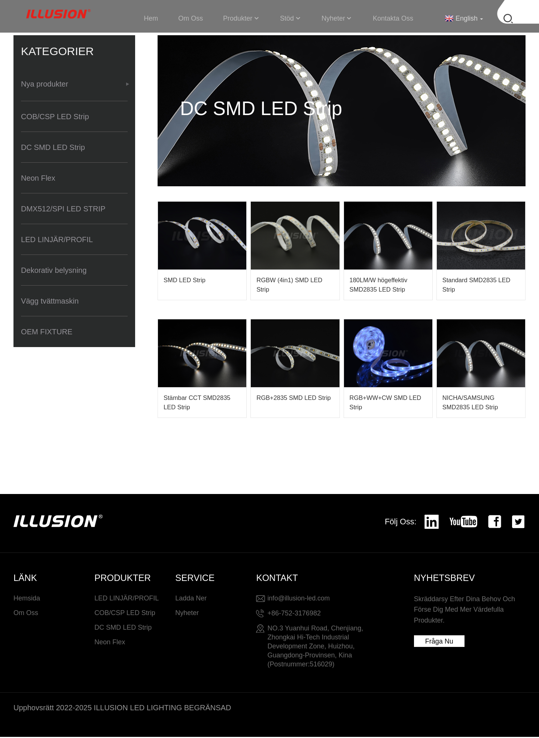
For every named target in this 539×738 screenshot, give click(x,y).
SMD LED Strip (185, 280)
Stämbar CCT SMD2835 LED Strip (198, 403)
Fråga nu (439, 642)
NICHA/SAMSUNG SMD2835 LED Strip (471, 403)
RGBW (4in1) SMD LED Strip (290, 285)
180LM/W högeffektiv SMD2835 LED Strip (379, 285)
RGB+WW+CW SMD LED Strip (386, 403)
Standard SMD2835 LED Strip (477, 285)
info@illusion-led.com (299, 599)
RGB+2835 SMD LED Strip (294, 398)
